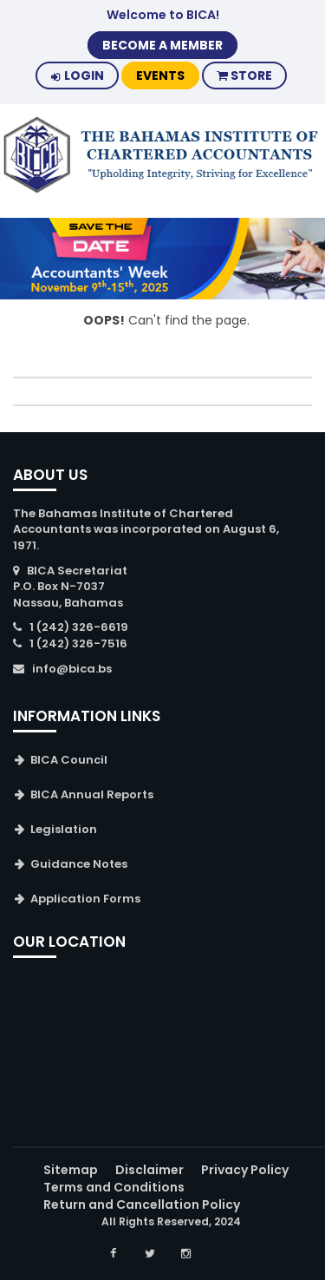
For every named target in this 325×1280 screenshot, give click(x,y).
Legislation (63, 829)
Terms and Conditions (114, 1187)
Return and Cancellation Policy (141, 1204)
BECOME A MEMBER (162, 45)
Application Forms (85, 898)
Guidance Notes (78, 864)
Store (244, 75)
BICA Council (68, 760)
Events (160, 75)
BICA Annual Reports (91, 794)
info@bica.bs (72, 668)
